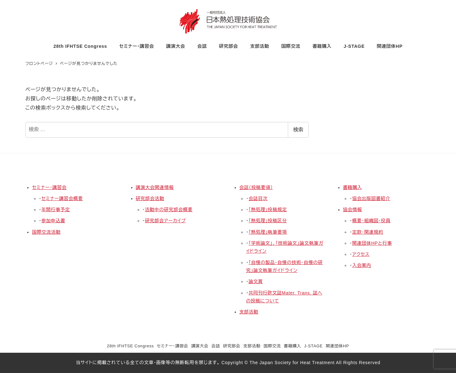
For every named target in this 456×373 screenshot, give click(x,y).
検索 (298, 129)
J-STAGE (313, 346)
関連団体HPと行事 (372, 243)
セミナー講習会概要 (62, 198)
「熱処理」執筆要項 (268, 232)
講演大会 (199, 346)
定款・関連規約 (367, 232)
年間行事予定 (55, 209)
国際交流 (272, 346)
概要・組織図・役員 (371, 220)
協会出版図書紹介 (371, 198)
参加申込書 (53, 220)
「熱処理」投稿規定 (268, 209)
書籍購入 (352, 187)
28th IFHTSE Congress (130, 346)
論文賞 (256, 281)
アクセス (361, 254)
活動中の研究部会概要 (169, 209)
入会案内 (361, 265)
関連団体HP (337, 346)
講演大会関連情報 (155, 187)
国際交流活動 (46, 232)
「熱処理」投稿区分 (268, 220)
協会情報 (352, 209)
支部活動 (248, 311)
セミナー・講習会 (49, 187)
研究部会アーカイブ (165, 220)
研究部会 (231, 346)
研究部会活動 (150, 198)
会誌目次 (258, 198)
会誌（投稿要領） (256, 187)
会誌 (216, 346)
